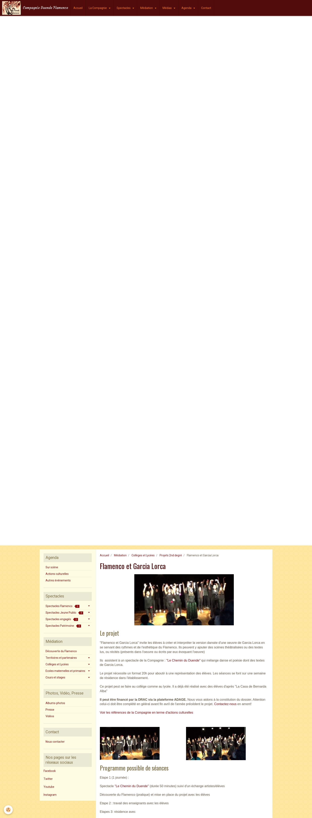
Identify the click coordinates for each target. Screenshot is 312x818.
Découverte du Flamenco (61, 651)
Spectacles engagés (62, 619)
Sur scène (52, 567)
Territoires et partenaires (61, 657)
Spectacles (124, 8)
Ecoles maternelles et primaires (65, 670)
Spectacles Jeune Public (64, 612)
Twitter (48, 778)
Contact (206, 8)
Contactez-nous (225, 704)
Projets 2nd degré (171, 555)
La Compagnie (98, 8)
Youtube (49, 786)
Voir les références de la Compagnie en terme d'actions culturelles (146, 712)
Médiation (146, 8)
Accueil (78, 8)
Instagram (50, 794)
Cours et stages (55, 677)
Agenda (186, 8)
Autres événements (58, 580)
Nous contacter (55, 741)
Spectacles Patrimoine (63, 626)
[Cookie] (8, 809)
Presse (50, 709)
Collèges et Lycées (143, 555)
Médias (167, 8)
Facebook (50, 770)
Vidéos (50, 716)
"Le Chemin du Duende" (183, 660)
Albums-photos (55, 703)
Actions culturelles (57, 573)
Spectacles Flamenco (62, 606)
